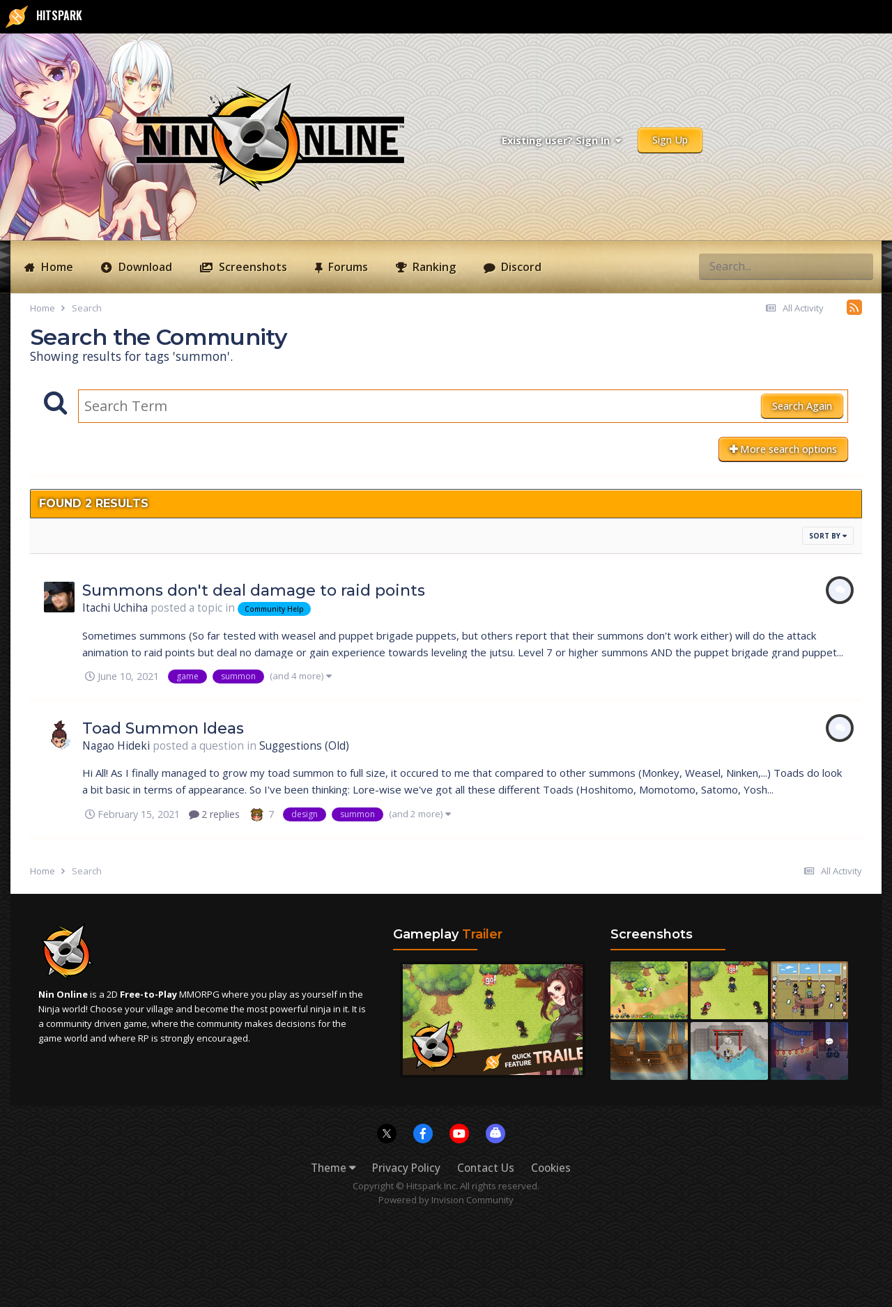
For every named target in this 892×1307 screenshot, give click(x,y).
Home (55, 266)
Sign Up (670, 139)
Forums (346, 266)
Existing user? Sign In (561, 140)
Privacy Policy (406, 1168)
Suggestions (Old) (304, 745)
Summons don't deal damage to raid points (253, 590)
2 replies (214, 814)
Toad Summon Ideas (163, 728)
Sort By (828, 536)
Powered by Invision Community (446, 1199)
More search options (783, 449)
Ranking (433, 266)
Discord (519, 266)
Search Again (802, 405)
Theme (333, 1168)
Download (144, 266)
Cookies (551, 1168)
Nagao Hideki (116, 745)
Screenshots (251, 266)
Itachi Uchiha (115, 608)
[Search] (735, 266)
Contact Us (485, 1168)
